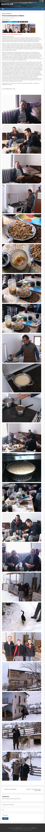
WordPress (33, 828)
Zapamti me (5, 815)
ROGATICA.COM (7, 4)
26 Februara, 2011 (5, 17)
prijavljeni (8, 798)
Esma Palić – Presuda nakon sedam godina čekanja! (33, 790)
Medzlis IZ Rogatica (6, 13)
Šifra (3, 809)
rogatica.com (12, 17)
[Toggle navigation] (2, 9)
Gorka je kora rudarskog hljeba (10, 789)
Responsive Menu (42, 1)
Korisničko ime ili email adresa (8, 804)
